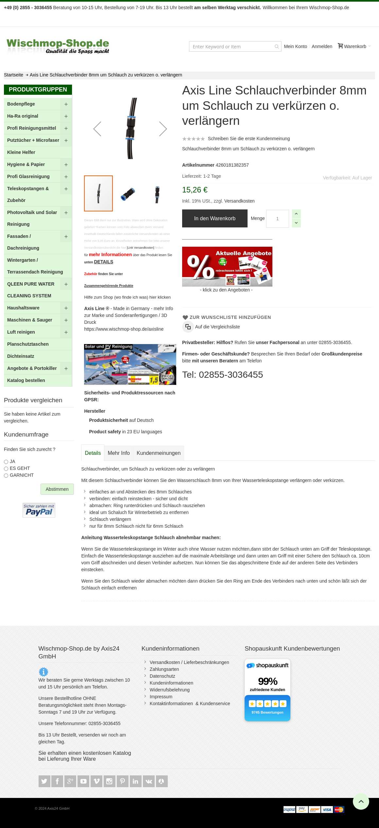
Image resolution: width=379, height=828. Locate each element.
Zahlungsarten (164, 669)
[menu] (38, 242)
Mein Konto (295, 46)
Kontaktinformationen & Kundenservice (190, 703)
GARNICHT (22, 475)
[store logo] (58, 46)
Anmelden (322, 46)
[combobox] (235, 46)
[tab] (92, 453)
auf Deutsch (121, 420)
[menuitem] (38, 104)
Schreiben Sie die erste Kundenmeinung (249, 138)
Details (93, 453)
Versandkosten (239, 201)
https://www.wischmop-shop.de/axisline (124, 329)
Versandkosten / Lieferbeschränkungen (189, 662)
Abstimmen (57, 489)
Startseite (13, 74)
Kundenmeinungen (159, 453)
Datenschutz (162, 676)
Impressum (161, 696)
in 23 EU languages (125, 431)
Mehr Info (119, 453)
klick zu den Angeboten (226, 289)
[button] (97, 129)
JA (12, 461)
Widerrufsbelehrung (170, 689)
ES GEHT (20, 468)
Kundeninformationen (171, 683)
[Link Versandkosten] (140, 247)
